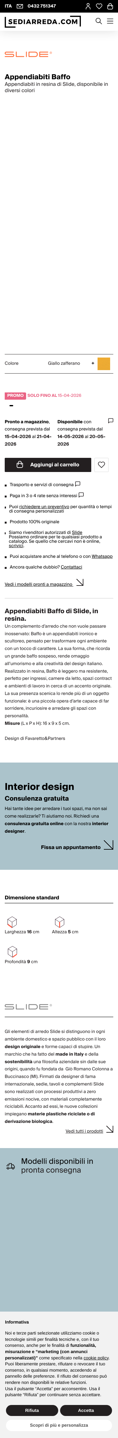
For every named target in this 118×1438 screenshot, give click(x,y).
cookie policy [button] (96, 1357)
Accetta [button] (86, 1410)
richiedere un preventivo (44, 507)
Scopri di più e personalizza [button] (59, 1425)
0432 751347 (42, 6)
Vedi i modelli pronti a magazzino (39, 584)
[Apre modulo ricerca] (99, 21)
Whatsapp (102, 556)
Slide (77, 532)
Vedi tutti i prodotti (84, 1131)
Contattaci (71, 567)
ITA (8, 6)
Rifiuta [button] (32, 1410)
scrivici (16, 546)
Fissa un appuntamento (71, 848)
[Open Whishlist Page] (99, 6)
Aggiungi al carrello (48, 464)
